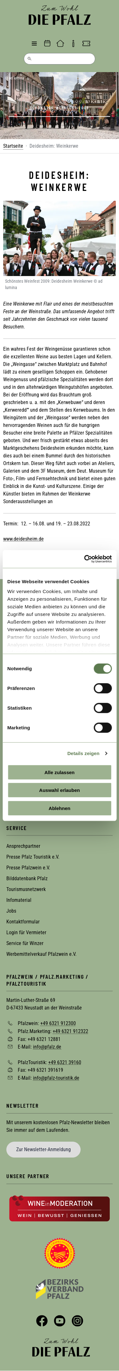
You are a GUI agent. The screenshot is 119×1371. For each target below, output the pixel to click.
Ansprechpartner (23, 846)
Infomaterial (18, 900)
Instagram (77, 1321)
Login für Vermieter (26, 932)
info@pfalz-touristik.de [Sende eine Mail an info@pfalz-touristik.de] (56, 1078)
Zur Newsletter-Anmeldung (43, 1149)
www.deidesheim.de (23, 539)
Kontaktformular (23, 922)
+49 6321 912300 (58, 1023)
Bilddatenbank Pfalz (27, 878)
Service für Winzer (24, 943)
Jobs (11, 911)
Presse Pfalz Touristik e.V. (32, 857)
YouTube (59, 1321)
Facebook (42, 1321)
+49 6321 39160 (64, 1062)
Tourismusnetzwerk (26, 889)
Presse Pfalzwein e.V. (28, 868)
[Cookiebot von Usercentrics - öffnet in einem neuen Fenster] (85, 559)
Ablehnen (59, 808)
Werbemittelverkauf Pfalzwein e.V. (41, 954)
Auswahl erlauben (59, 790)
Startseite (13, 146)
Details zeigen (83, 753)
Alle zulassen (59, 772)
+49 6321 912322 (70, 1031)
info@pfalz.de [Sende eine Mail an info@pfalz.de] (47, 1047)
